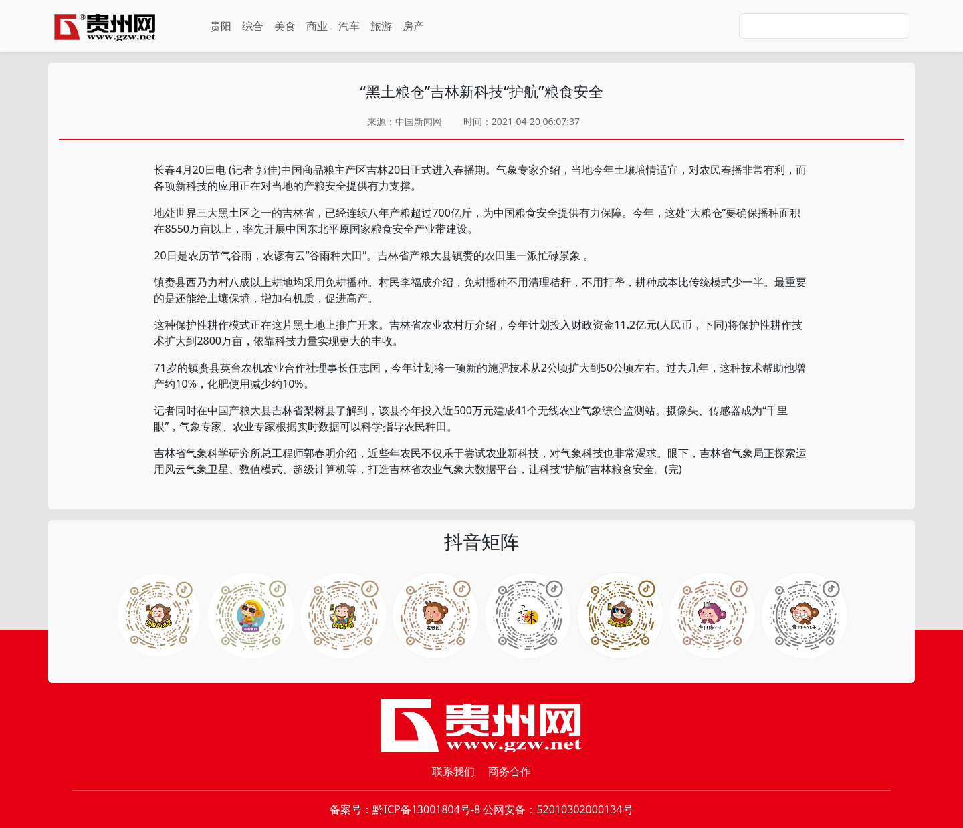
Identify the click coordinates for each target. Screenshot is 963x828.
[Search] (824, 26)
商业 (317, 26)
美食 (285, 26)
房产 (413, 26)
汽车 (349, 26)
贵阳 (220, 26)
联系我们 (453, 771)
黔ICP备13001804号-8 (426, 809)
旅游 (381, 26)
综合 (252, 26)
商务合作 (509, 771)
